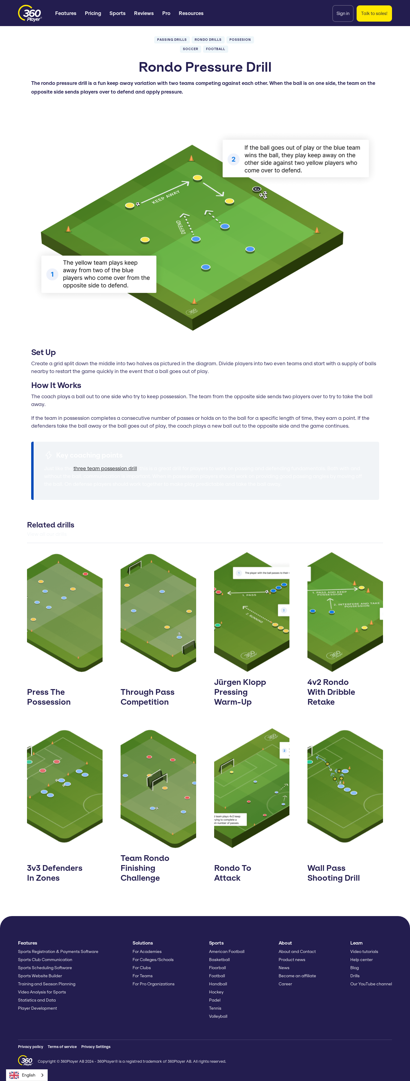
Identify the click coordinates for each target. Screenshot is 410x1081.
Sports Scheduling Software (45, 967)
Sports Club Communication (45, 959)
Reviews (144, 13)
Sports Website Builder (40, 975)
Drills (355, 975)
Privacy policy (30, 1046)
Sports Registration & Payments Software (58, 951)
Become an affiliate (297, 975)
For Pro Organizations (154, 984)
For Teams (143, 975)
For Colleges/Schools (153, 959)
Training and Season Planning (46, 984)
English (22, 1075)
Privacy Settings (95, 1046)
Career (285, 984)
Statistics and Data (37, 1000)
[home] (30, 13)
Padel (214, 1000)
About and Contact (297, 951)
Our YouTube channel (371, 984)
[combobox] (27, 1075)
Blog (354, 967)
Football (217, 975)
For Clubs (142, 967)
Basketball (219, 959)
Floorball (217, 967)
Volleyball (218, 1016)
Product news (292, 959)
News (284, 967)
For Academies (147, 951)
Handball (218, 984)
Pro (166, 13)
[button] (66, 13)
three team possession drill (105, 468)
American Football (226, 951)
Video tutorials (364, 951)
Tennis (215, 1008)
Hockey (216, 992)
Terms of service (62, 1046)
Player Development (37, 1008)
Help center (361, 959)
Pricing (93, 13)
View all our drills (47, 534)
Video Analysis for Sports (42, 992)
